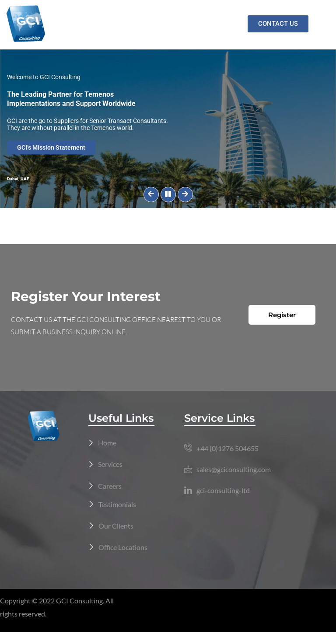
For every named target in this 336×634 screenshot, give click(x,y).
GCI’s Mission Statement (52, 147)
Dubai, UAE (18, 178)
